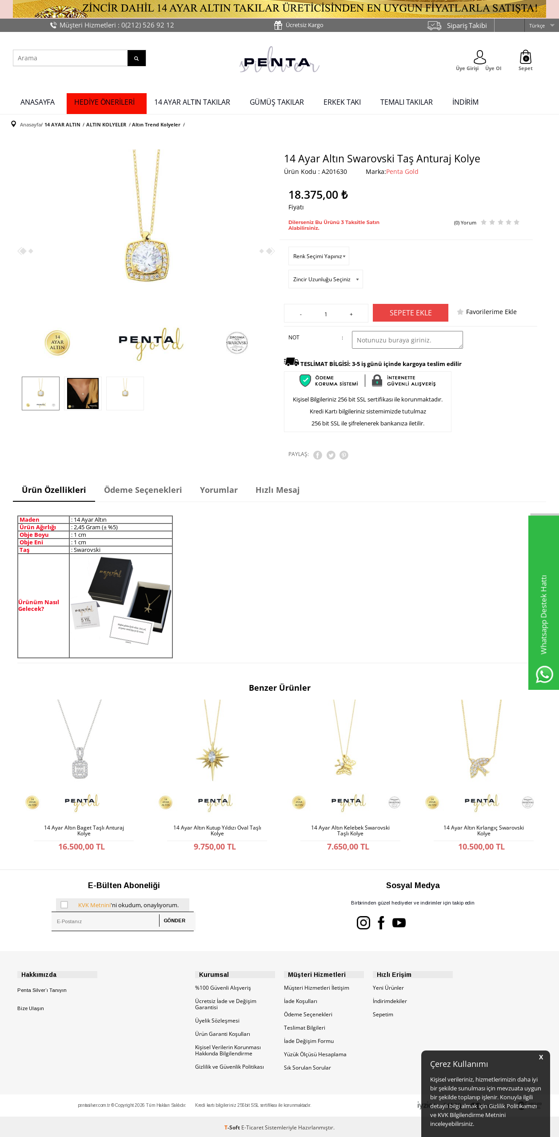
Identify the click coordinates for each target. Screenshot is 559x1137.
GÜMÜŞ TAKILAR (277, 101)
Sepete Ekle (411, 311)
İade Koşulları (300, 999)
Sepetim (383, 1012)
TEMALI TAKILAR (406, 101)
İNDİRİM (465, 101)
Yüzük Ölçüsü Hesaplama (315, 1052)
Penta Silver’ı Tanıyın (42, 988)
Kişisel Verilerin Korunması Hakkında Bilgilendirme (228, 1048)
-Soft (232, 1125)
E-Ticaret (252, 1125)
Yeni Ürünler (388, 986)
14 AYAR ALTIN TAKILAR (192, 101)
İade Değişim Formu (309, 1039)
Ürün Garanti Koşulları (222, 1032)
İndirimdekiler (390, 999)
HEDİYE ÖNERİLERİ (104, 101)
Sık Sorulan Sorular (307, 1066)
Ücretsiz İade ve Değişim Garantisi (225, 1002)
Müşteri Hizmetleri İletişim (316, 986)
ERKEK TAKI (342, 101)
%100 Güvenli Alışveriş (223, 986)
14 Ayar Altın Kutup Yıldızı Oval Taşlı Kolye (217, 825)
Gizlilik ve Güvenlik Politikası (229, 1065)
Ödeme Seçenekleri (308, 1012)
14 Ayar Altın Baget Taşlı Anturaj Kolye (84, 825)
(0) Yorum (465, 219)
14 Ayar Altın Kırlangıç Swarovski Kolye (483, 825)
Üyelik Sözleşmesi (217, 1019)
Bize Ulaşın (30, 1006)
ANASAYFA (37, 101)
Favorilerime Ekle (491, 310)
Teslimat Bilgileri (304, 1026)
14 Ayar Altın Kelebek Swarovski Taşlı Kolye (350, 825)
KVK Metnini (94, 901)
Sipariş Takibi (467, 25)
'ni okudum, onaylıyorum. (119, 901)
